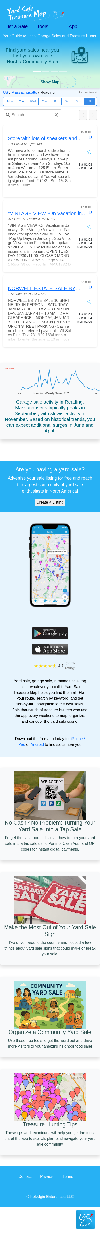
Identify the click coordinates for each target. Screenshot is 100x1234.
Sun (78, 101)
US (5, 92)
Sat (67, 101)
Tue (21, 101)
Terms (67, 1176)
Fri (55, 101)
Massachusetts (24, 92)
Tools (42, 26)
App (73, 26)
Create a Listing (50, 502)
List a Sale (16, 26)
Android (37, 744)
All (90, 101)
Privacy (46, 1176)
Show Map (49, 82)
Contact (25, 1176)
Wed (33, 101)
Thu (44, 101)
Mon (10, 101)
